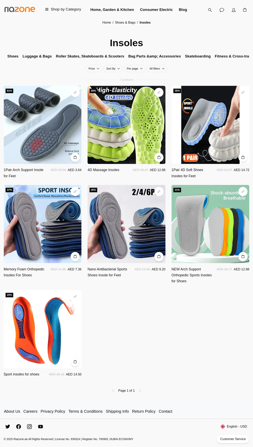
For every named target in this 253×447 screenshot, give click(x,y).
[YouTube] (40, 427)
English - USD (234, 426)
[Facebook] (19, 427)
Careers (30, 411)
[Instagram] (29, 427)
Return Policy (144, 411)
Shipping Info (117, 411)
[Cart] (244, 9)
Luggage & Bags (37, 56)
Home (106, 22)
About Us (12, 411)
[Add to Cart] (75, 157)
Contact (165, 411)
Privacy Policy (53, 411)
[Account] (233, 10)
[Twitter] (8, 427)
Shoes (12, 56)
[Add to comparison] (75, 92)
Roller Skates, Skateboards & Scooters (90, 56)
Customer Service (233, 439)
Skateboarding (198, 56)
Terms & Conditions (85, 411)
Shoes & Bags (125, 22)
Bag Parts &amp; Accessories (154, 56)
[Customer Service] (221, 10)
